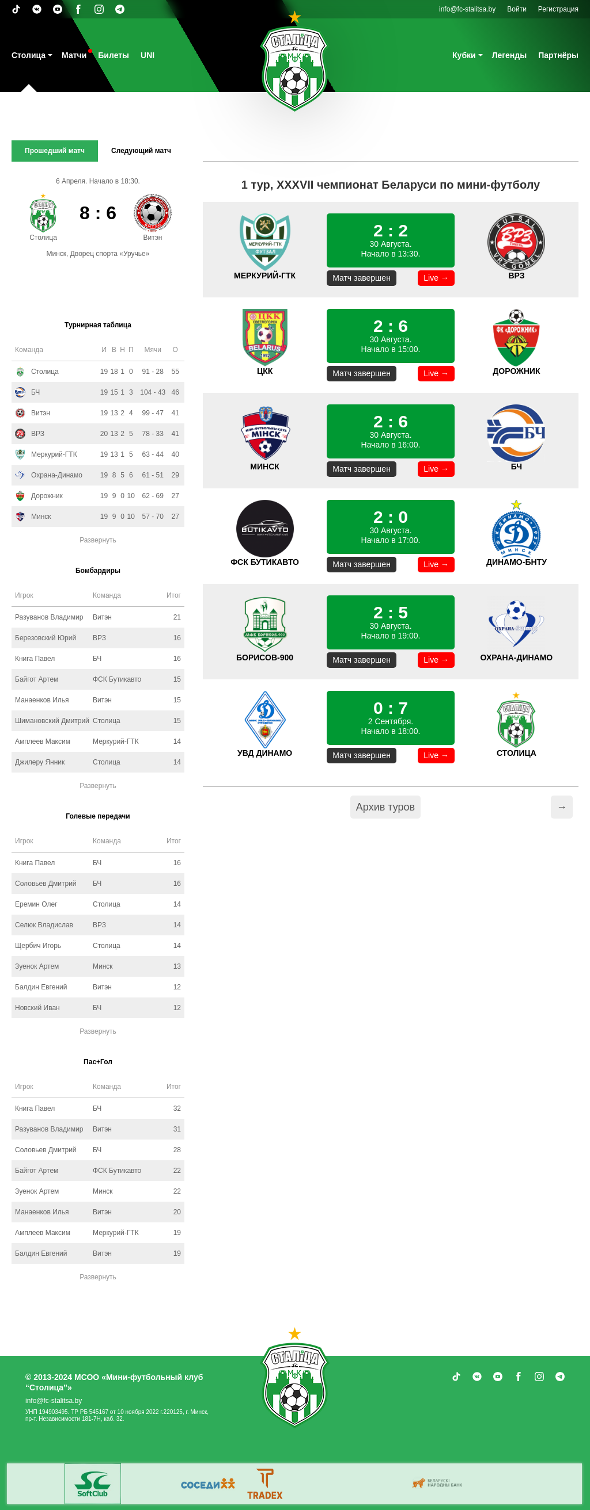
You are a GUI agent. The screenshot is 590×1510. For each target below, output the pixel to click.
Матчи (74, 55)
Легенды (509, 55)
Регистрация (558, 9)
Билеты (113, 55)
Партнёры (558, 55)
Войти (517, 9)
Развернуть (98, 540)
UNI (147, 55)
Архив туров (385, 807)
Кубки (464, 55)
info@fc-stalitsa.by (467, 9)
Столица (29, 55)
